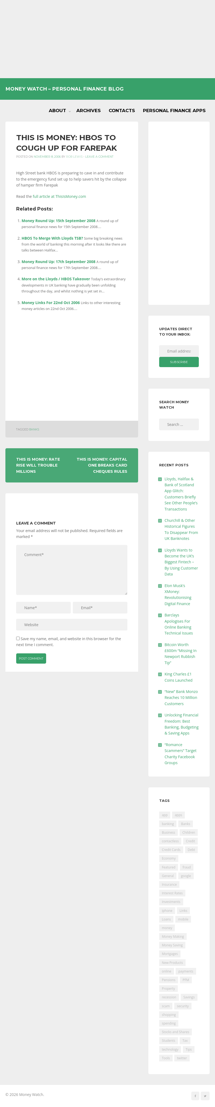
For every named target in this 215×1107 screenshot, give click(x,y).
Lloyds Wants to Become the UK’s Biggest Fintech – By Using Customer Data (181, 562)
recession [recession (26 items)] (169, 997)
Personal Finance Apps (174, 110)
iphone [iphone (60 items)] (167, 910)
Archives (88, 110)
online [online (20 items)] (166, 971)
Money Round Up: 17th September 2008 (58, 261)
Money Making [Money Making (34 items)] (173, 936)
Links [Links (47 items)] (183, 910)
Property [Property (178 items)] (168, 988)
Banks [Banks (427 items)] (185, 824)
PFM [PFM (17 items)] (186, 980)
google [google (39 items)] (186, 876)
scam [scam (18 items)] (166, 1006)
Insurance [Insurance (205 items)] (169, 884)
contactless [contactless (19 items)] (170, 841)
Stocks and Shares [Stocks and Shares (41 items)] (175, 1032)
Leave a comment (99, 156)
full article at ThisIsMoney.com (59, 196)
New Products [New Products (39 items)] (172, 962)
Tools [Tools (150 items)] (166, 1058)
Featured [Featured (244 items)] (168, 867)
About (57, 110)
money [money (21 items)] (167, 928)
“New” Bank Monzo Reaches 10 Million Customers (181, 697)
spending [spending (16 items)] (169, 1023)
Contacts (122, 110)
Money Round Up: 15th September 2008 (58, 220)
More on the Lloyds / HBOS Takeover (56, 278)
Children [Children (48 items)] (188, 832)
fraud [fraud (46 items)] (187, 867)
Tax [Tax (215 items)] (185, 1040)
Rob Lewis (74, 156)
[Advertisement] (107, 39)
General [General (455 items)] (168, 876)
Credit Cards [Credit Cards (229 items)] (171, 849)
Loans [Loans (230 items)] (166, 919)
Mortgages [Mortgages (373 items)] (170, 953)
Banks (34, 429)
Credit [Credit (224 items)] (190, 841)
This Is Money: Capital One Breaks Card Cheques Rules (102, 465)
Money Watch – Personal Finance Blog (64, 89)
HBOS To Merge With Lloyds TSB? (52, 238)
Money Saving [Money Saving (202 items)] (172, 945)
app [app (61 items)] (165, 815)
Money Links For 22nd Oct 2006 (51, 302)
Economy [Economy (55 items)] (169, 858)
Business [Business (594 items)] (168, 832)
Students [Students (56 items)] (168, 1040)
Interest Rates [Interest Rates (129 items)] (172, 893)
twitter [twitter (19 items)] (182, 1058)
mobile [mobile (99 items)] (183, 919)
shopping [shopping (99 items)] (169, 1014)
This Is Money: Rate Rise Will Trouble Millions (38, 465)
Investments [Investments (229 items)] (171, 901)
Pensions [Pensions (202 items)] (168, 980)
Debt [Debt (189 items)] (191, 849)
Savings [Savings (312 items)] (189, 997)
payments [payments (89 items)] (185, 971)
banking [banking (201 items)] (168, 824)
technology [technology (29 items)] (170, 1049)
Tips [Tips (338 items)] (189, 1049)
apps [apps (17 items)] (178, 815)
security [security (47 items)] (183, 1006)
